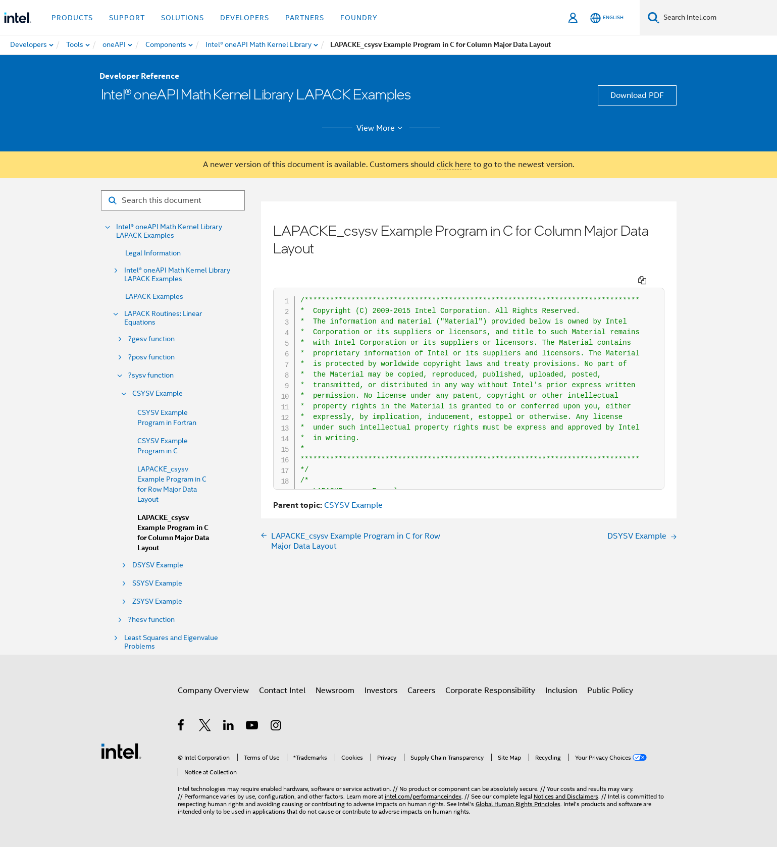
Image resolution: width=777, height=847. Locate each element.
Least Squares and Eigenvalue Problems (171, 642)
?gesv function (151, 339)
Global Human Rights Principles (518, 804)
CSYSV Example (157, 393)
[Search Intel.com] (718, 18)
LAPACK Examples (154, 296)
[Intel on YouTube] (253, 727)
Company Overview (213, 690)
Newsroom (335, 690)
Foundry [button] (359, 17)
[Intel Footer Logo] (121, 751)
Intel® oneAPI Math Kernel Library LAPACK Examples (169, 231)
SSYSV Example (157, 583)
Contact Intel (282, 690)
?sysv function (151, 375)
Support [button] (127, 17)
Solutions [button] (182, 17)
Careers (421, 690)
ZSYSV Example (157, 601)
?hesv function (151, 619)
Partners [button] (304, 17)
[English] (607, 18)
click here (454, 165)
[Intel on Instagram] (276, 727)
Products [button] (72, 17)
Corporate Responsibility (490, 690)
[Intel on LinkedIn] (229, 727)
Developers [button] (244, 17)
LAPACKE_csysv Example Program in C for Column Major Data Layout (173, 533)
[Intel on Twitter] (205, 727)
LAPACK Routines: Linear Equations (163, 318)
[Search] (653, 17)
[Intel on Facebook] (181, 727)
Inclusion (561, 690)
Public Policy (610, 690)
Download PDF (637, 95)
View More (380, 128)
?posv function (151, 357)
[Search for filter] (173, 200)
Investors (381, 690)
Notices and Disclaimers (566, 796)
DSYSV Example (157, 565)
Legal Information (153, 252)
